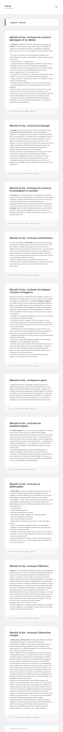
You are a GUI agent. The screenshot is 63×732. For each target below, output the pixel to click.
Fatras (8, 6)
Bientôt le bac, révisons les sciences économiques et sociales (30, 189)
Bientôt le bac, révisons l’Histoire (29, 566)
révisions (22, 111)
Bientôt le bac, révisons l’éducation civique (30, 634)
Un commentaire (31, 111)
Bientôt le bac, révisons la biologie (30, 125)
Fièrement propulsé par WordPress (18, 728)
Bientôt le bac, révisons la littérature (31, 238)
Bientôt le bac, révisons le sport (28, 380)
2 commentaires (31, 469)
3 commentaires (31, 409)
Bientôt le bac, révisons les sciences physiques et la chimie (30, 38)
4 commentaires (31, 551)
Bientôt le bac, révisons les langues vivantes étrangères (30, 291)
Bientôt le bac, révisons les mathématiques (25, 424)
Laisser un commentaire (33, 173)
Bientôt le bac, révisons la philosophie (25, 485)
